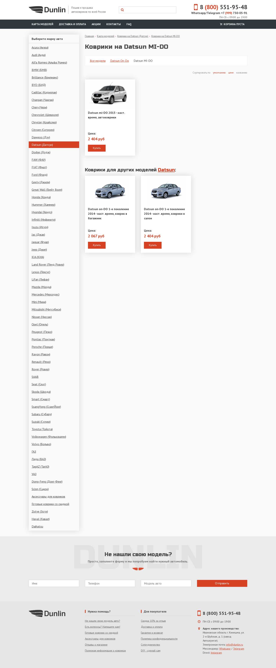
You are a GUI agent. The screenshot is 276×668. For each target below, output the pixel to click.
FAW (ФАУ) (39, 160)
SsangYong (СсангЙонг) (46, 407)
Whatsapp (225, 648)
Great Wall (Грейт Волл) (47, 190)
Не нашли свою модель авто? (102, 621)
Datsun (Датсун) (42, 145)
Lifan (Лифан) (40, 279)
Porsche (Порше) (42, 347)
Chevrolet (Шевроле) (45, 115)
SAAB (35, 377)
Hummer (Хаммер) (43, 204)
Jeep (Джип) (39, 249)
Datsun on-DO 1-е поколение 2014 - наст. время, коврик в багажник (108, 213)
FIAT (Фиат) (39, 167)
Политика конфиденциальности (159, 638)
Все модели (98, 61)
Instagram (216, 652)
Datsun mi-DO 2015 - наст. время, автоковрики (106, 115)
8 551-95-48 (218, 7)
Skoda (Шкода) (41, 392)
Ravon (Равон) (41, 354)
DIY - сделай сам (150, 650)
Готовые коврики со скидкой (50, 504)
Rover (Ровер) (40, 369)
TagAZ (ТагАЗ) (40, 466)
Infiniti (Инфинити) (44, 219)
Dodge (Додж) (41, 152)
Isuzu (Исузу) (40, 227)
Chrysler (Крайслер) (44, 122)
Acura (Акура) (40, 47)
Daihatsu (37, 526)
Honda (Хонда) (41, 197)
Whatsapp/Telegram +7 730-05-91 (219, 13)
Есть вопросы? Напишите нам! (102, 626)
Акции (96, 24)
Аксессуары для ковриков (48, 496)
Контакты (113, 24)
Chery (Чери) (39, 107)
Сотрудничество (150, 644)
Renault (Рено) (41, 362)
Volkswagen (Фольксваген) (49, 436)
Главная (89, 36)
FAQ (129, 24)
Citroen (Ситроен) (43, 130)
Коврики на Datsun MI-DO (165, 36)
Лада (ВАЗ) (39, 459)
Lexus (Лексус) (41, 272)
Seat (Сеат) (39, 384)
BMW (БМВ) (39, 70)
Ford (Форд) (40, 175)
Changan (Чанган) (43, 100)
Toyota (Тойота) (42, 429)
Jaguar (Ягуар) (40, 242)
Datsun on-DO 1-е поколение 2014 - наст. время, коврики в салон (164, 213)
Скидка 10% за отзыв (153, 621)
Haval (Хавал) (41, 519)
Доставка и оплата (72, 24)
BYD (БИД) (39, 85)
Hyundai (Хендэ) (42, 212)
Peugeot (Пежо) (42, 332)
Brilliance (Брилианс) (45, 77)
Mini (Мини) (39, 302)
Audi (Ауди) (39, 55)
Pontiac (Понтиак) (43, 339)
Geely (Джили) (41, 182)
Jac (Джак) (38, 234)
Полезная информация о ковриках (105, 650)
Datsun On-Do (119, 61)
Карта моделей (42, 24)
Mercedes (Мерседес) (45, 294)
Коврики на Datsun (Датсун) (132, 36)
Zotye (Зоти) (40, 511)
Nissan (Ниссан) (42, 317)
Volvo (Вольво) (41, 444)
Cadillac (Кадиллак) (44, 92)
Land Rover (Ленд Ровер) (48, 264)
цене (231, 72)
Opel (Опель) (40, 324)
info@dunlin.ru (234, 644)
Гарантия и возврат (152, 632)
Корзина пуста (231, 24)
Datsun (166, 170)
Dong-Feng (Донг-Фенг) (47, 481)
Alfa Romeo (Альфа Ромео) (49, 62)
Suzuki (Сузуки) (41, 422)
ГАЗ (34, 451)
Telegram (238, 648)
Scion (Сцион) (40, 489)
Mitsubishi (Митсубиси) (46, 309)
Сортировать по (202, 72)
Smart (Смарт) (41, 399)
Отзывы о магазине (96, 644)
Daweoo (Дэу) (41, 137)
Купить (97, 148)
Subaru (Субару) (42, 414)
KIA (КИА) (38, 257)
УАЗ (34, 474)
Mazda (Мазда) (41, 287)
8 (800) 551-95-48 (222, 613)
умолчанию (219, 72)
